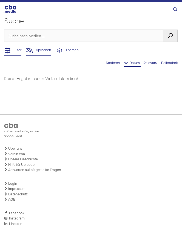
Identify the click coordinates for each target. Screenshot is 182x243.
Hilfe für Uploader (20, 165)
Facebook (14, 213)
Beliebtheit (169, 63)
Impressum (14, 189)
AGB (9, 199)
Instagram (14, 218)
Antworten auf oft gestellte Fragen (32, 170)
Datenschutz (16, 194)
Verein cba (14, 154)
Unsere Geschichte (21, 159)
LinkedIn (13, 224)
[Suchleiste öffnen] (175, 9)
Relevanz (150, 63)
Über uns (13, 149)
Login (10, 184)
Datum (132, 63)
